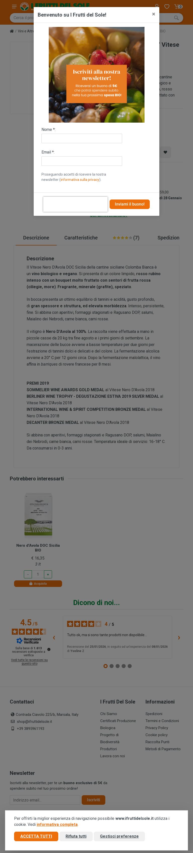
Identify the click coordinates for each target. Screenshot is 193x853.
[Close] (153, 14)
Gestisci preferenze (119, 836)
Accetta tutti (36, 836)
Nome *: (48, 129)
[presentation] (75, 204)
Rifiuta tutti (76, 836)
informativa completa (57, 824)
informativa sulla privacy (80, 180)
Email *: (48, 152)
